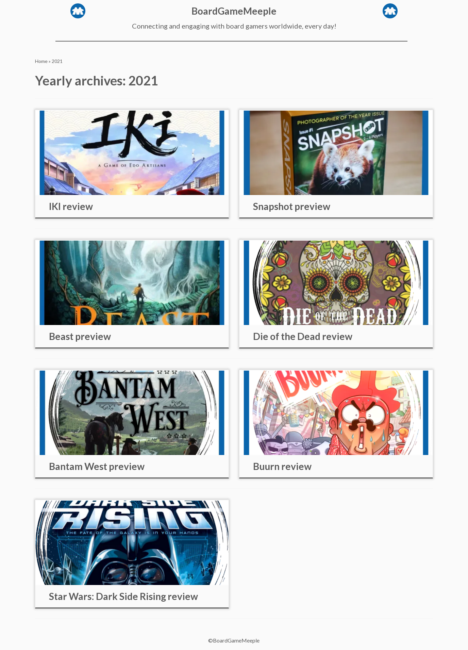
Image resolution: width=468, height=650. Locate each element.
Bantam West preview (97, 466)
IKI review (71, 206)
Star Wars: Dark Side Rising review (123, 596)
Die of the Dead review (302, 336)
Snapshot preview (291, 206)
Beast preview (80, 336)
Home (41, 61)
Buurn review (282, 466)
